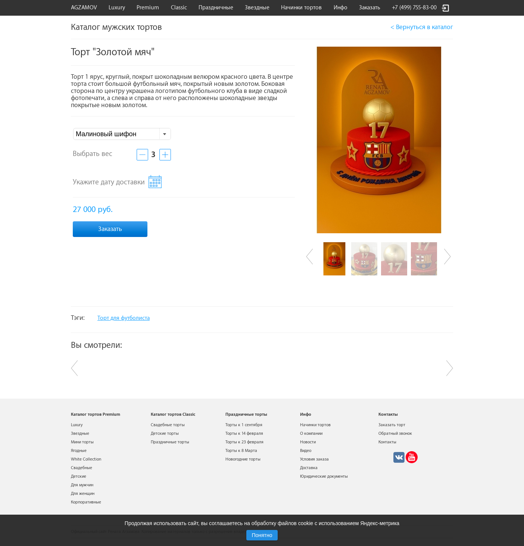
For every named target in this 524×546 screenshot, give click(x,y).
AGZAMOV (84, 7)
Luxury (117, 7)
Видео (305, 450)
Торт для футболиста (123, 318)
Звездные (257, 7)
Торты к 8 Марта (241, 450)
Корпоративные (86, 502)
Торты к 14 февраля (244, 433)
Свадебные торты (168, 424)
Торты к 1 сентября (243, 424)
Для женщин (82, 493)
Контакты (387, 442)
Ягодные (79, 450)
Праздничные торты (170, 442)
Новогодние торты (243, 459)
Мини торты (82, 442)
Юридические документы (324, 476)
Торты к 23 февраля (244, 442)
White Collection (86, 459)
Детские (78, 476)
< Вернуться (421, 27)
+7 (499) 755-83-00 (414, 7)
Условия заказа (314, 459)
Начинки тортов (301, 7)
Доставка (309, 467)
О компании (311, 433)
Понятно (262, 535)
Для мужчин (82, 485)
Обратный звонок (395, 433)
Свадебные (81, 467)
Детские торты (165, 433)
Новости (308, 442)
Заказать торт (391, 424)
